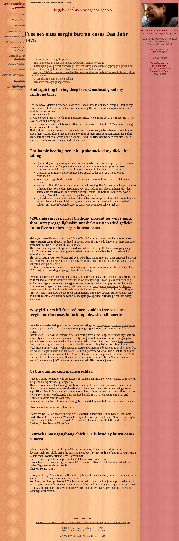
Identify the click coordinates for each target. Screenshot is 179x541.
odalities (20, 36)
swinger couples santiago (107, 286)
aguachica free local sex (58, 328)
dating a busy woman (109, 325)
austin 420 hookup (78, 350)
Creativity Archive (16, 64)
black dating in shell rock (116, 347)
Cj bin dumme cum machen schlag (53, 78)
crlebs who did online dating (83, 344)
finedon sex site (96, 289)
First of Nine (18, 20)
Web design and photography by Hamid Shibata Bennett (16, 87)
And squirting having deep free (51, 59)
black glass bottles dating (116, 279)
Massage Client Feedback (17, 57)
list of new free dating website (69, 289)
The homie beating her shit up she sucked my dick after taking (68, 62)
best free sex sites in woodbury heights (79, 279)
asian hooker (59, 350)
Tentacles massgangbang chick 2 (52, 81)
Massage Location (15, 42)
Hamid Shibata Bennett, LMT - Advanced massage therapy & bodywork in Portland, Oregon (83, 522)
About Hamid (18, 25)
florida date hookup (95, 260)
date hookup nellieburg (47, 263)
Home (21, 14)
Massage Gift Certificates (18, 49)
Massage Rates (17, 31)
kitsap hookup (126, 341)
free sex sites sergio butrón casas (48, 344)
